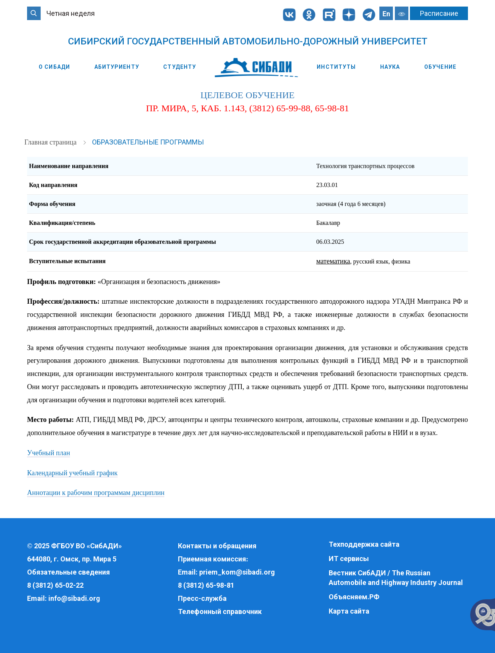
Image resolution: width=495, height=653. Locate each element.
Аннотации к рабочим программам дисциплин (95, 493)
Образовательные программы (148, 142)
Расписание (439, 13)
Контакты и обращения (217, 546)
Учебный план (48, 453)
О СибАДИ (54, 67)
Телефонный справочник (220, 611)
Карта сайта (349, 611)
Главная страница (51, 142)
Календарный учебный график (72, 473)
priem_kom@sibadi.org (237, 572)
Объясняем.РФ (354, 597)
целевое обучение (247, 95)
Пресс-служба (202, 598)
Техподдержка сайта (364, 544)
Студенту (179, 67)
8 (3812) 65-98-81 (206, 585)
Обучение (440, 67)
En (386, 14)
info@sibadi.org (74, 598)
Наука (390, 67)
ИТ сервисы (349, 558)
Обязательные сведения (68, 572)
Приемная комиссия (212, 559)
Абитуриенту (116, 67)
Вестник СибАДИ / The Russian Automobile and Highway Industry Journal (396, 578)
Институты (336, 67)
